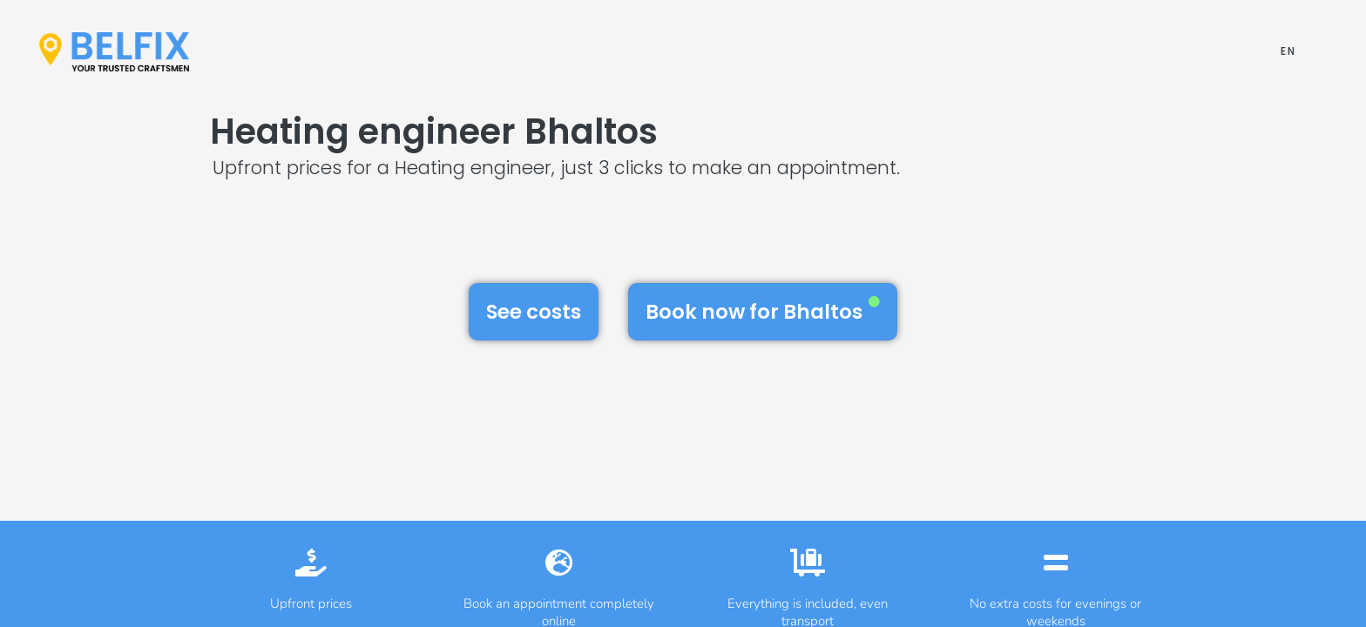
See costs (533, 312)
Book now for (763, 311)
